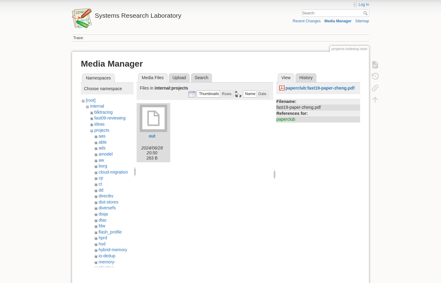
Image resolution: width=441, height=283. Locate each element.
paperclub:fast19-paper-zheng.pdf (320, 88)
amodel (106, 154)
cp (101, 177)
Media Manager (338, 21)
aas (102, 136)
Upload (179, 77)
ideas (99, 124)
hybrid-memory (113, 249)
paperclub (285, 119)
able (103, 142)
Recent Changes (307, 21)
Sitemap (362, 21)
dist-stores (109, 202)
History (306, 77)
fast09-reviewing (110, 118)
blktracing (103, 112)
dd (101, 190)
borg (103, 166)
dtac (103, 220)
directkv (106, 195)
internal (97, 106)
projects (101, 130)
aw (101, 160)
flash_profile (110, 232)
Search (366, 13)
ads (102, 147)
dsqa (103, 213)
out (152, 136)
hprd (103, 237)
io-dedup (107, 255)
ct (100, 184)
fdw (102, 225)
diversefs (107, 207)
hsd (102, 243)
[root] (91, 100)
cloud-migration (113, 172)
